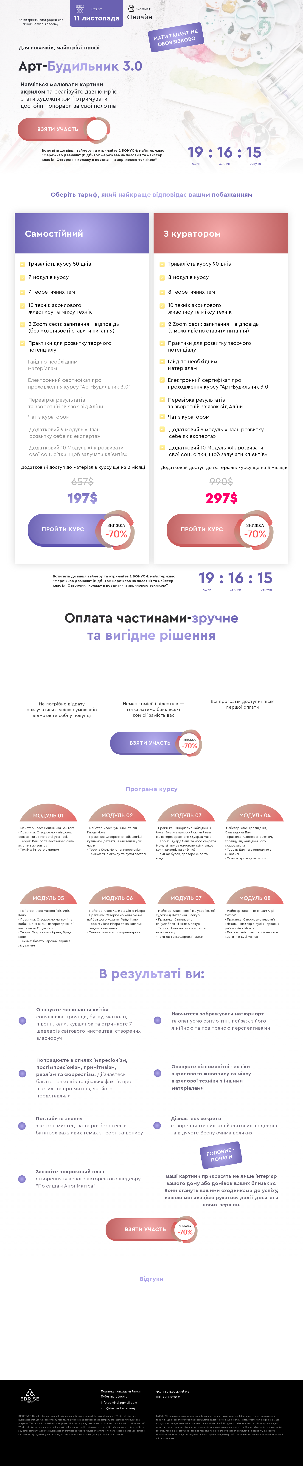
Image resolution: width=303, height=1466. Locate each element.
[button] (63, 529)
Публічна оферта (114, 1396)
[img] (97, 129)
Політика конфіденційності (121, 1391)
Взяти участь (57, 129)
